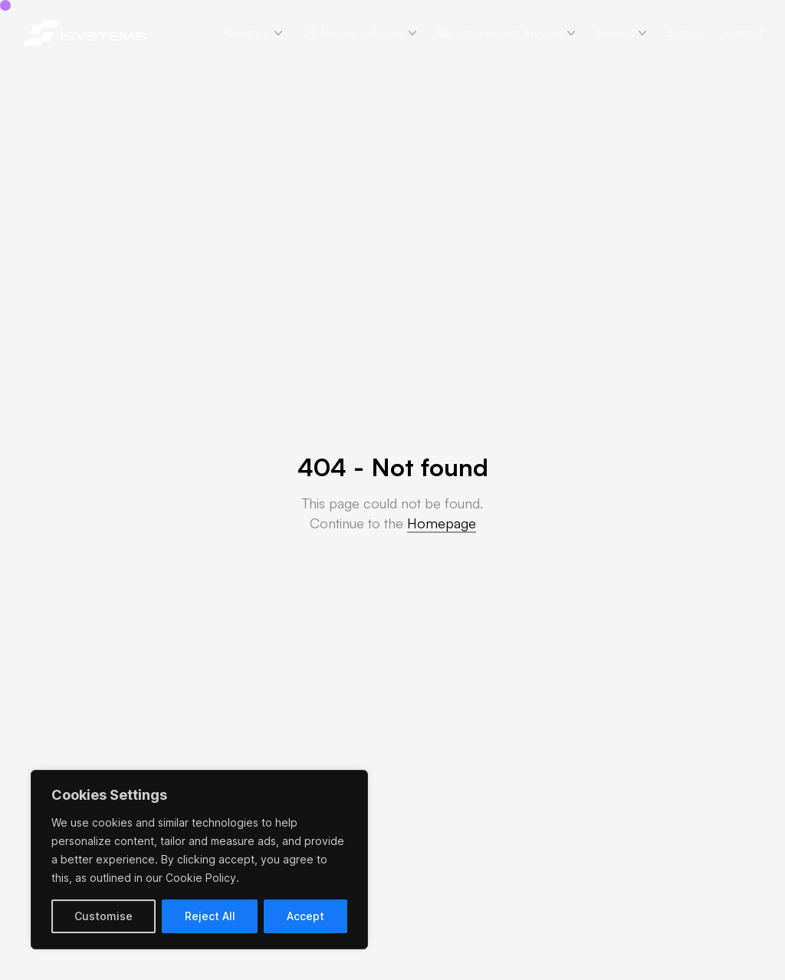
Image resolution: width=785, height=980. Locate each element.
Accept (305, 915)
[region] (199, 859)
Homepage (441, 523)
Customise (103, 915)
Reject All (210, 915)
